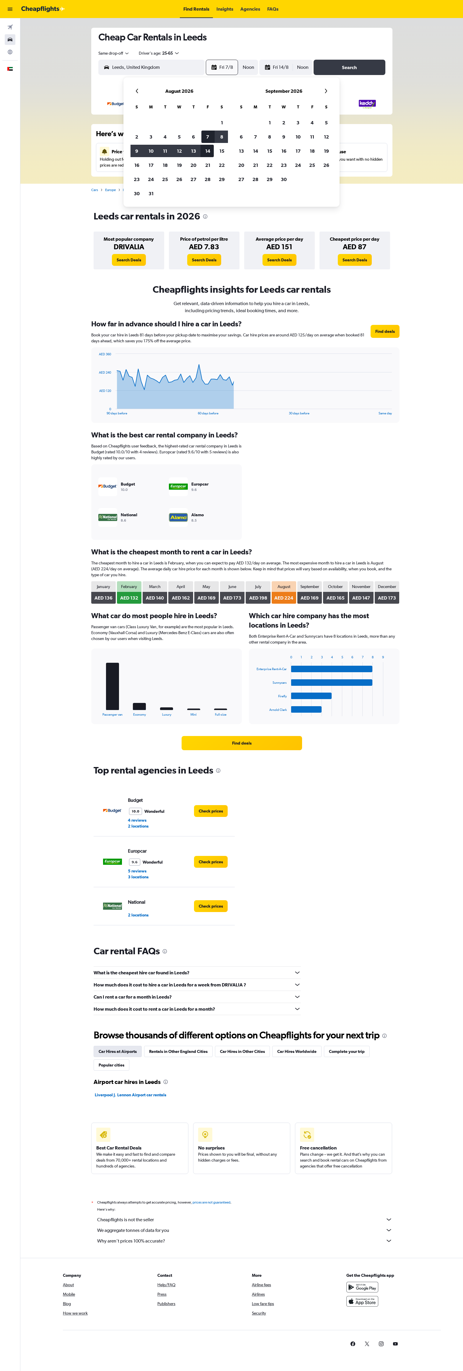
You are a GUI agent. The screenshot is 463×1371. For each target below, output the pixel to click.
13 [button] (193, 151)
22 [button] (222, 165)
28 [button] (208, 179)
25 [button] (165, 179)
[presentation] (205, 216)
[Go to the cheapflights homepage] (43, 9)
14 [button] (207, 151)
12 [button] (179, 151)
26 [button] (179, 179)
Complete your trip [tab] (347, 1051)
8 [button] (221, 136)
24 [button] (151, 179)
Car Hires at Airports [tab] (118, 1051)
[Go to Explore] (10, 52)
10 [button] (151, 151)
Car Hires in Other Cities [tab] (242, 1051)
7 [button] (207, 136)
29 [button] (222, 179)
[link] (129, 260)
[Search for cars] (10, 39)
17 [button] (151, 165)
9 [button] (136, 151)
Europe (110, 190)
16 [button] (136, 165)
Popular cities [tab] (111, 1065)
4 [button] (165, 136)
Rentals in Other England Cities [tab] (178, 1051)
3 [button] (150, 136)
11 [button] (165, 151)
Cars (94, 190)
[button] (10, 9)
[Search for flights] (10, 27)
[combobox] (114, 53)
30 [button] (137, 193)
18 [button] (165, 165)
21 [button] (207, 165)
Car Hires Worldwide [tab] (297, 1051)
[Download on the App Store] (362, 1307)
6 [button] (193, 136)
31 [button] (151, 193)
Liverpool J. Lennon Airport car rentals (130, 1094)
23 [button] (137, 179)
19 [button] (179, 165)
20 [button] (193, 165)
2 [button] (136, 136)
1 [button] (222, 122)
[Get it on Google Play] (362, 1293)
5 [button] (179, 136)
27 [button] (193, 179)
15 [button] (221, 151)
